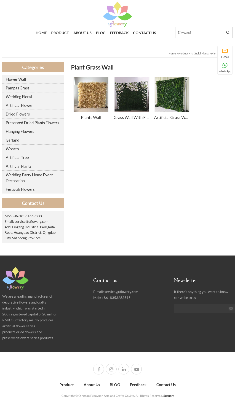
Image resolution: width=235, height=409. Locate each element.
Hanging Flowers (20, 131)
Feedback (119, 32)
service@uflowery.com (31, 221)
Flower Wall (16, 79)
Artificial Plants (200, 53)
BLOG (101, 32)
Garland (12, 140)
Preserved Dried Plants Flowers (32, 122)
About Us (82, 32)
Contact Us (144, 32)
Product (60, 32)
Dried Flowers (18, 114)
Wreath (12, 148)
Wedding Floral (19, 96)
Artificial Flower (19, 105)
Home (41, 32)
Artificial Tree (17, 157)
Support (168, 396)
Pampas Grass (17, 88)
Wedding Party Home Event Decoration (29, 177)
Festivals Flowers (20, 189)
